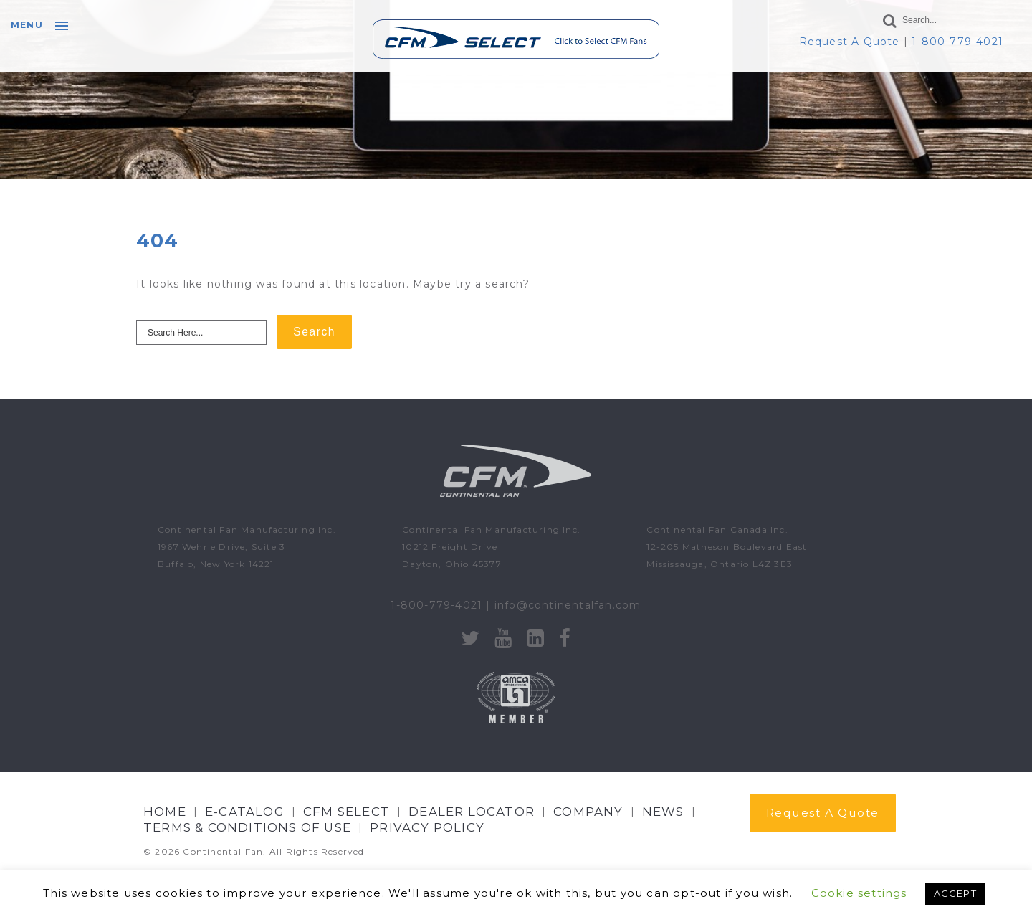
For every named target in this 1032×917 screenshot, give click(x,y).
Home (164, 811)
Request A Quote (849, 41)
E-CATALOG (245, 811)
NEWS (663, 811)
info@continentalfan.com (567, 605)
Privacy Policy (427, 827)
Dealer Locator (471, 811)
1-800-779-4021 (957, 41)
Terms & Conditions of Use (247, 827)
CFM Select (346, 811)
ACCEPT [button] (955, 893)
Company (588, 811)
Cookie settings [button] (859, 893)
